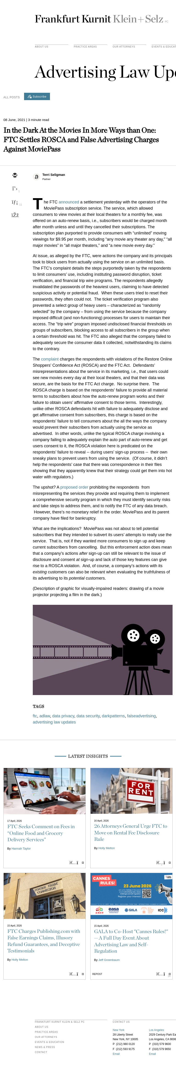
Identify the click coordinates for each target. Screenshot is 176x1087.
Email (116, 1054)
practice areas (85, 47)
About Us (41, 47)
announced (69, 202)
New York (118, 1030)
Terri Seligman (53, 175)
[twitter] (14, 189)
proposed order (74, 487)
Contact (41, 1052)
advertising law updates (54, 722)
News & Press (45, 1047)
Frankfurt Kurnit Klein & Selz (101, 17)
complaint (50, 359)
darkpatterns (113, 716)
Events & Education (49, 1042)
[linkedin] (14, 202)
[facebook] (14, 215)
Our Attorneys (124, 47)
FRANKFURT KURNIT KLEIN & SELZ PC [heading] (60, 1022)
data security (88, 716)
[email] (14, 175)
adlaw (44, 716)
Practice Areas (46, 1032)
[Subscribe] (37, 96)
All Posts (11, 97)
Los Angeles (156, 1030)
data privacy (63, 716)
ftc (35, 716)
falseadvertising (141, 716)
